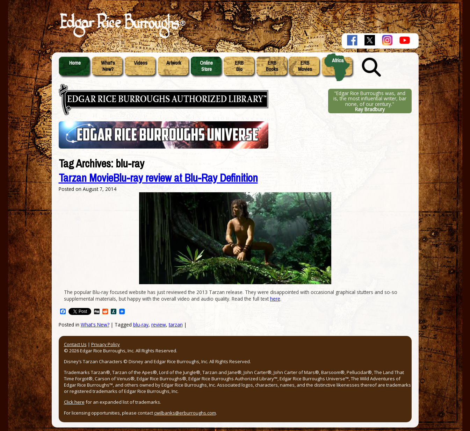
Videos (140, 63)
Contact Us (75, 344)
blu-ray (141, 324)
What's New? (95, 324)
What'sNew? (108, 66)
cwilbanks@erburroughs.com (185, 413)
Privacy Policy (105, 344)
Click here (74, 402)
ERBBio (239, 66)
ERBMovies (305, 66)
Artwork (173, 63)
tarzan (176, 324)
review (158, 324)
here (275, 298)
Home (75, 63)
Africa (338, 60)
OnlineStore (206, 66)
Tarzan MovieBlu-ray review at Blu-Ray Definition (158, 178)
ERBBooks (272, 66)
